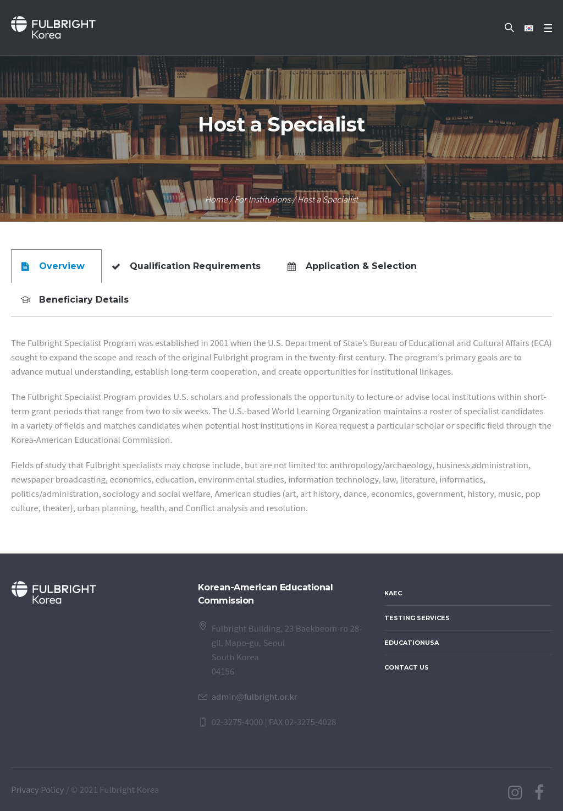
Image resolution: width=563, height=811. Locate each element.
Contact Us (406, 667)
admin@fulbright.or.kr (254, 696)
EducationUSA (411, 642)
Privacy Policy (37, 789)
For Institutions (262, 199)
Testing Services (417, 618)
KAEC (393, 593)
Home (216, 199)
